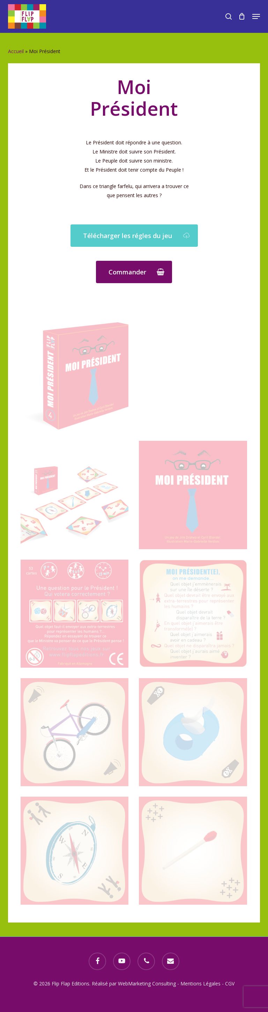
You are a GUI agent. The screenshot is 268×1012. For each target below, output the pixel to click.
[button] (256, 16)
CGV (229, 983)
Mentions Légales (200, 983)
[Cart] (242, 16)
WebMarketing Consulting (147, 983)
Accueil (16, 51)
